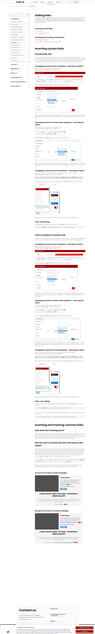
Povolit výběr (84, 622)
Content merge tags (15, 47)
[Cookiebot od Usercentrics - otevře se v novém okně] (8, 631)
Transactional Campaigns (17, 29)
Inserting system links (44, 29)
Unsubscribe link (39, 31)
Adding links (14, 42)
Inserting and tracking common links (49, 37)
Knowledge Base (18, 6)
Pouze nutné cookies (84, 626)
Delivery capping (15, 52)
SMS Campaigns (14, 34)
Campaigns (25, 6)
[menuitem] (35, 2)
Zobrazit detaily (68, 631)
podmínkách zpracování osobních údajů (47, 625)
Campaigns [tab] (15, 19)
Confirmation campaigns (16, 32)
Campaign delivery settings (17, 55)
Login (76, 2)
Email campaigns (15, 24)
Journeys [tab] (14, 64)
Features (35, 2)
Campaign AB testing (16, 50)
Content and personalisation (17, 37)
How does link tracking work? (42, 39)
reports (72, 438)
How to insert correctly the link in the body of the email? (48, 41)
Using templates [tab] (17, 77)
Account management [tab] (18, 82)
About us (59, 2)
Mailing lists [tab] (15, 69)
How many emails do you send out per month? (58, 615)
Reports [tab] (14, 73)
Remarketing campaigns (16, 27)
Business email (54, 608)
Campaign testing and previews (18, 39)
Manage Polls (14, 60)
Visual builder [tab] (16, 86)
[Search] (28, 14)
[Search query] (20, 14)
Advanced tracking (15, 45)
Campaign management (16, 21)
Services (42, 2)
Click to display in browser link (42, 33)
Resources (50, 2)
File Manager (14, 58)
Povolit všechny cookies (84, 618)
